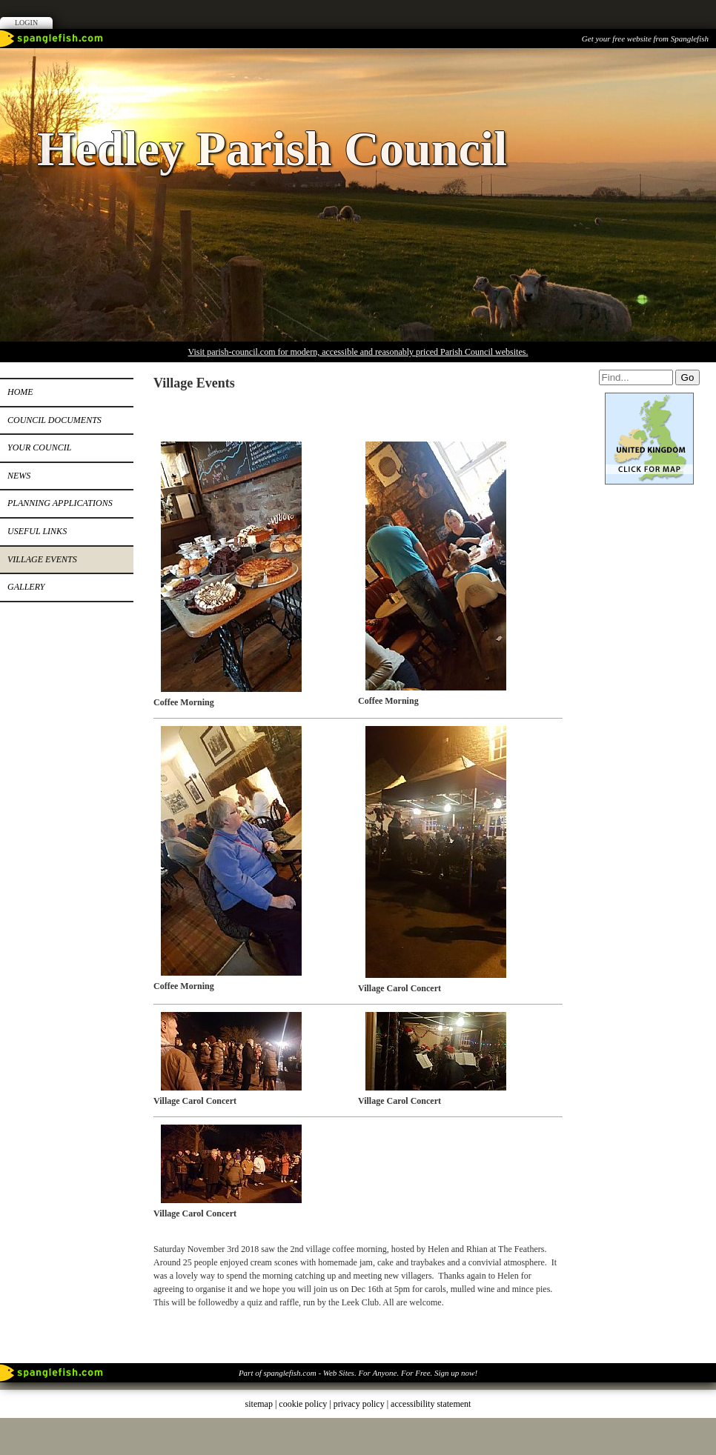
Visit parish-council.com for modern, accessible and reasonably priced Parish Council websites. (358, 352)
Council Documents (54, 420)
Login (26, 23)
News (18, 475)
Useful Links (37, 531)
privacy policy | (362, 1404)
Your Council (39, 447)
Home (20, 392)
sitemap (259, 1404)
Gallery (25, 587)
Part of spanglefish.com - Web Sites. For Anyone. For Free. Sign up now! (358, 1372)
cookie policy (303, 1404)
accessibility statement (431, 1404)
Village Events (42, 559)
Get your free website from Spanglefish (645, 38)
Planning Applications (60, 503)
